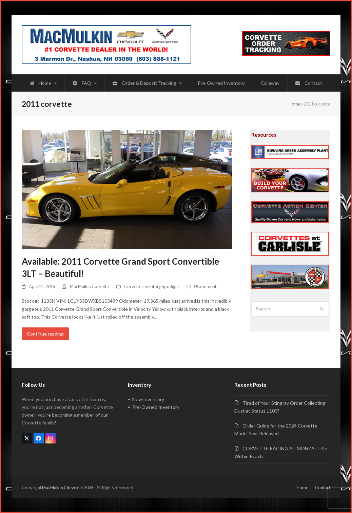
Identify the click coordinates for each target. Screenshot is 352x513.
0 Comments (206, 286)
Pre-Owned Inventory (155, 407)
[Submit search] (322, 309)
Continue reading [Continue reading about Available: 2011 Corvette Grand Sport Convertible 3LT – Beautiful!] (45, 334)
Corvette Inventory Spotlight (151, 286)
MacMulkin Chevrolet (62, 487)
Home (294, 104)
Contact (322, 487)
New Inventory (148, 399)
